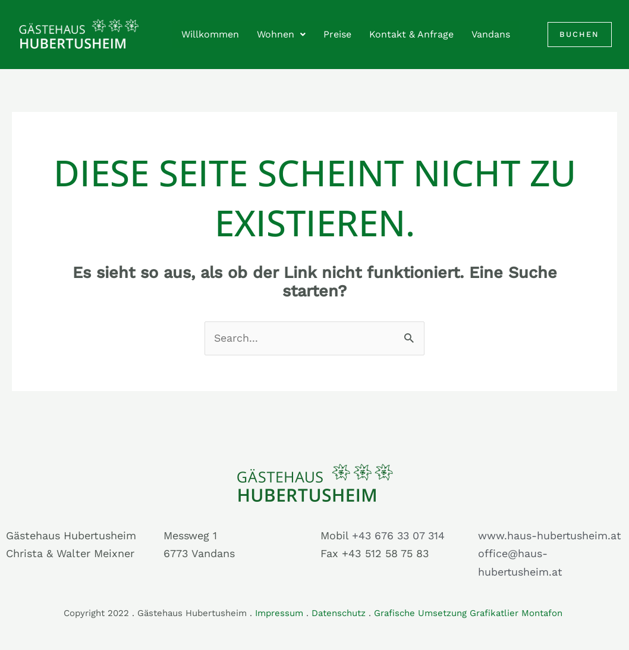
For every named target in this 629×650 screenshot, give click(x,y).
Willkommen (210, 34)
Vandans (490, 34)
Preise (337, 34)
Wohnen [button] (281, 34)
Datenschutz (339, 613)
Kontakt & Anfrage (411, 34)
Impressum (279, 613)
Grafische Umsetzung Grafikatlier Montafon (469, 613)
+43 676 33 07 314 (399, 535)
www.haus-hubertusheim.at (550, 535)
